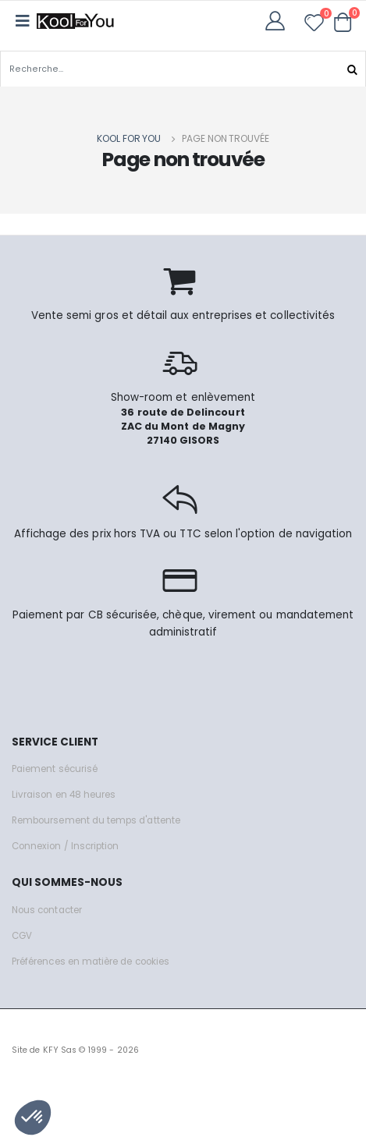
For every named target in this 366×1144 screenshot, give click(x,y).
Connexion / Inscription (65, 846)
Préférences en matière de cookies (90, 961)
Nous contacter (47, 910)
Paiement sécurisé (55, 769)
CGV (22, 936)
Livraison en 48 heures (63, 794)
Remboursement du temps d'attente (96, 820)
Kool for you (129, 138)
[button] (343, 22)
